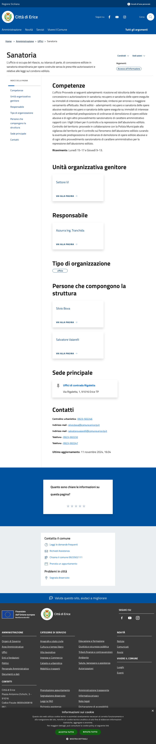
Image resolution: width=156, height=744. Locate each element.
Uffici (40, 41)
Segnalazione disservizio (52, 695)
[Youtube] (116, 17)
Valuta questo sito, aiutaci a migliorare (78, 598)
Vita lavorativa (47, 652)
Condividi (123, 56)
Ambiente (84, 657)
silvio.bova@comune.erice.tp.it (84, 425)
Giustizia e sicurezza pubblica (94, 646)
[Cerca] (150, 17)
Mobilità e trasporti (50, 668)
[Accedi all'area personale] (138, 4)
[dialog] (78, 726)
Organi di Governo (11, 641)
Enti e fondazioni (10, 657)
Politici (5, 663)
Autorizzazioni (86, 668)
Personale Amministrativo (15, 668)
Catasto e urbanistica (51, 663)
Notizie (120, 641)
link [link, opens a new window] (107, 725)
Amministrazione (25, 41)
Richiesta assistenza (50, 706)
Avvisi (120, 652)
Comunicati (123, 646)
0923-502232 (70, 437)
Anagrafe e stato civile (51, 641)
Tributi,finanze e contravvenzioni (96, 652)
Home (8, 41)
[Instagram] (123, 17)
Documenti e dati (11, 674)
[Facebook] (108, 17)
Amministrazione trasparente (94, 690)
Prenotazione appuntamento (55, 690)
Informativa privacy (89, 695)
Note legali (84, 701)
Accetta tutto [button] (66, 732)
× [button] (152, 711)
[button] (78, 738)
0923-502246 (85, 419)
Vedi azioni (139, 56)
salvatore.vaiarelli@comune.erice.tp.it (87, 431)
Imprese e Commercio (51, 657)
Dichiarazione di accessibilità (93, 706)
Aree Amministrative (12, 646)
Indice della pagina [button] (19, 80)
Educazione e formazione (91, 641)
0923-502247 (70, 443)
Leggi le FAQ (46, 701)
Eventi (120, 672)
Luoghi (120, 667)
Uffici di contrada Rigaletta (79, 385)
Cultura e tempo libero (51, 646)
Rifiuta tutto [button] (90, 732)
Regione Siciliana (11, 4)
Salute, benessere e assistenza (94, 663)
